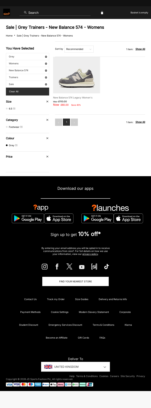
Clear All (13, 91)
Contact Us (30, 299)
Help (72, 376)
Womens (28, 63)
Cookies (103, 376)
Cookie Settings (59, 312)
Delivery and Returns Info (113, 299)
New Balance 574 (28, 70)
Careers (114, 376)
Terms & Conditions (103, 324)
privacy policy (90, 254)
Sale (28, 84)
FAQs (102, 337)
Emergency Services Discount (65, 324)
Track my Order (56, 299)
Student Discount (28, 324)
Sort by (59, 48)
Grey (28, 56)
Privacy (140, 376)
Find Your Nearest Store (75, 281)
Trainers (28, 77)
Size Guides (81, 299)
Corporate (125, 312)
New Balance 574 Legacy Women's (72, 97)
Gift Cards (83, 337)
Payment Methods (30, 312)
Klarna (128, 324)
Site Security (128, 376)
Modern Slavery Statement (94, 312)
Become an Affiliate (56, 337)
